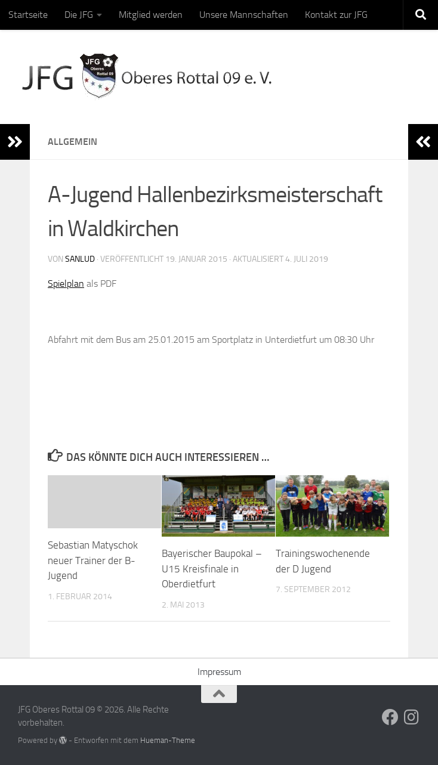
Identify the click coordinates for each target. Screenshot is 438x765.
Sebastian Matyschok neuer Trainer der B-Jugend (93, 560)
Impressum (219, 671)
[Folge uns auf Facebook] (390, 717)
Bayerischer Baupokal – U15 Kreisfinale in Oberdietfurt (212, 568)
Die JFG (78, 14)
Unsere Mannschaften (243, 14)
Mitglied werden (151, 14)
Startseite (28, 14)
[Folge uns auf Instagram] (411, 717)
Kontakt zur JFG (336, 14)
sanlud (80, 259)
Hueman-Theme (167, 740)
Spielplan (66, 283)
